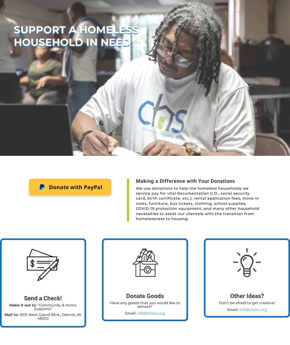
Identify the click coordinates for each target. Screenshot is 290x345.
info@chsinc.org (151, 313)
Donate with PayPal (70, 187)
